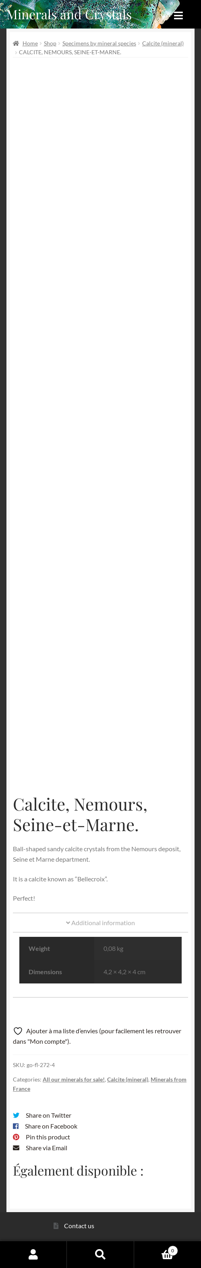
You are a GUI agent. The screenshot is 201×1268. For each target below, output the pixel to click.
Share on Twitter (48, 1115)
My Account (33, 1254)
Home (30, 43)
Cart (156, 1249)
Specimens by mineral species (99, 43)
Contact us (79, 1225)
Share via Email (46, 1147)
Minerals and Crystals (69, 14)
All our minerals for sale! (74, 1079)
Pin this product (48, 1137)
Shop (50, 43)
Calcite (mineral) (163, 43)
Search (100, 1254)
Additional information (100, 922)
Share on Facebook (51, 1126)
